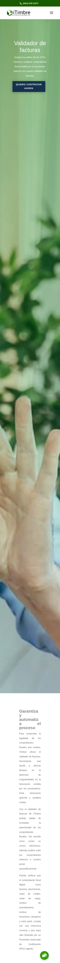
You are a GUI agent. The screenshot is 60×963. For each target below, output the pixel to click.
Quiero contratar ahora (29, 86)
